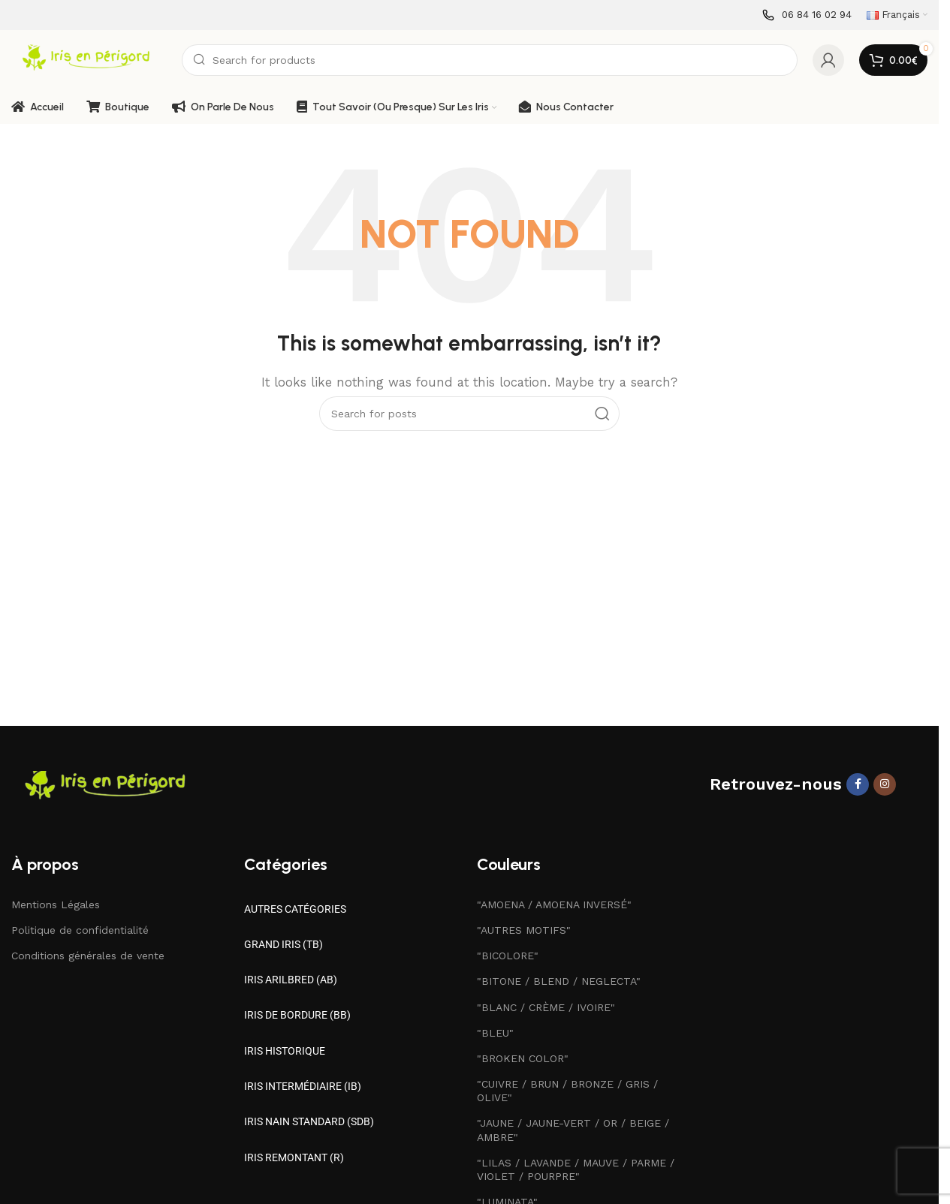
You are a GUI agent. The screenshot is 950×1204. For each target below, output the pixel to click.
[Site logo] (89, 59)
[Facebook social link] (857, 784)
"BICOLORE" (507, 956)
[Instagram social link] (884, 784)
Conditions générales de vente (87, 956)
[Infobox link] (807, 15)
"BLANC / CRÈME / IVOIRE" (546, 1007)
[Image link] (109, 785)
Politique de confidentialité (80, 930)
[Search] (490, 60)
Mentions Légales (55, 904)
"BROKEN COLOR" (522, 1058)
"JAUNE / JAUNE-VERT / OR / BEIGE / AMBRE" (573, 1129)
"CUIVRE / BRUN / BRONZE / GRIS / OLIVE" (567, 1090)
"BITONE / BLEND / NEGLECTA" (559, 981)
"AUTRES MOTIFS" (524, 930)
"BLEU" (495, 1033)
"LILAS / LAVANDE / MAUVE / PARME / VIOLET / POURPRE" (575, 1169)
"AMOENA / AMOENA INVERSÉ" (554, 904)
